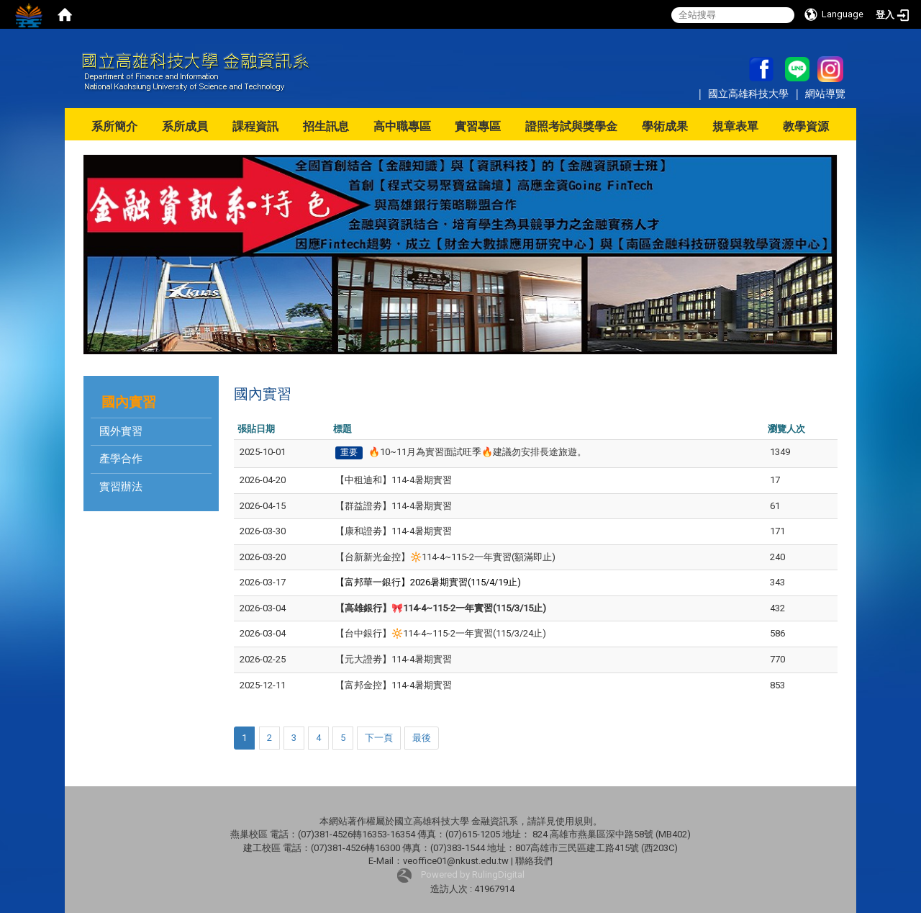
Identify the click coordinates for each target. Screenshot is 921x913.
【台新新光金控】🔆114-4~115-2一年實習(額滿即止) (445, 557)
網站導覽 (825, 93)
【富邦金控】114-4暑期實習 (393, 685)
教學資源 (806, 126)
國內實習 (128, 402)
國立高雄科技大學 (749, 93)
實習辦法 (120, 486)
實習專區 (478, 126)
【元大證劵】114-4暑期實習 (393, 659)
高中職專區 (402, 126)
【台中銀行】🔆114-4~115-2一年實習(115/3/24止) (440, 633)
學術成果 (665, 126)
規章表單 (735, 126)
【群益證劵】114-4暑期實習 (393, 505)
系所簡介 (114, 126)
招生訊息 (326, 126)
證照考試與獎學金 (571, 126)
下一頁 (379, 737)
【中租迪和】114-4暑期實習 (393, 480)
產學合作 (120, 458)
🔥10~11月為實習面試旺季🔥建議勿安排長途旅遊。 (477, 451)
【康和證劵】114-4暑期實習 (393, 531)
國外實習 (120, 431)
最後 (421, 737)
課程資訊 (255, 126)
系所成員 (185, 126)
